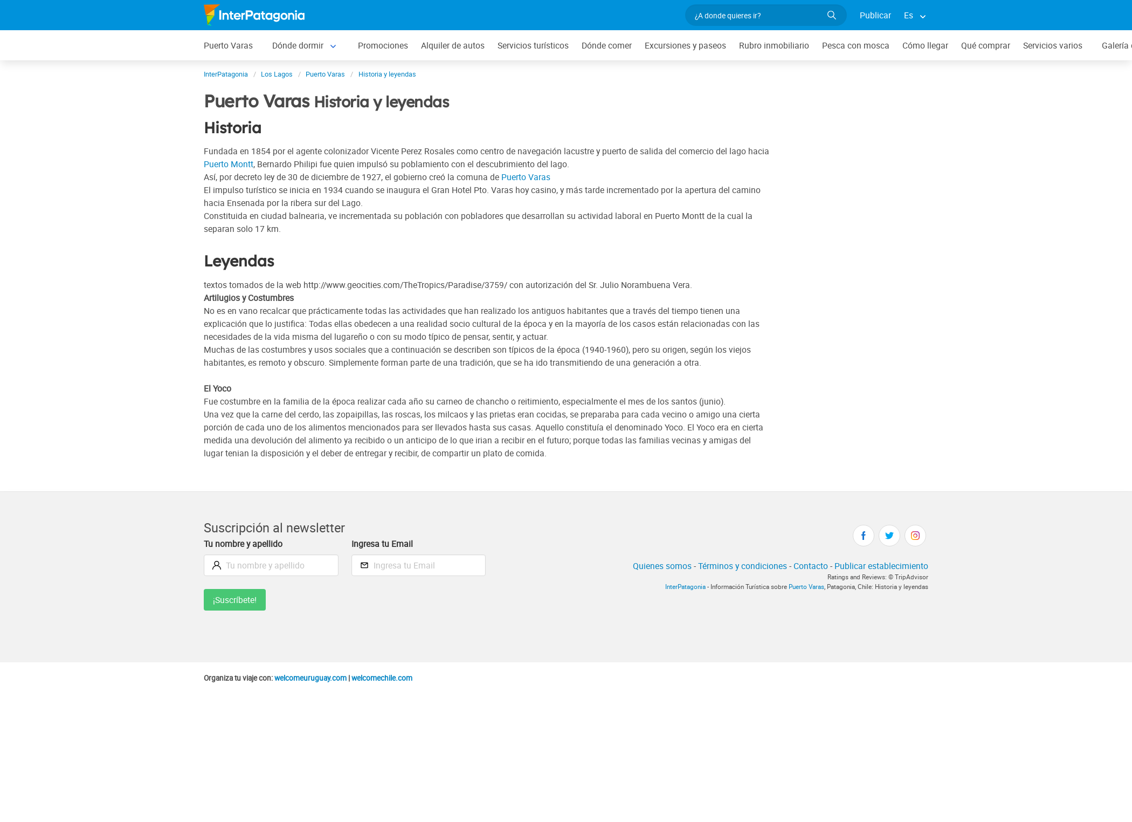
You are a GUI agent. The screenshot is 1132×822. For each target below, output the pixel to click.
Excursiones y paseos (685, 45)
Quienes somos (662, 566)
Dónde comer (607, 45)
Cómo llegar (925, 45)
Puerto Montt (228, 164)
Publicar (875, 15)
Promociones (383, 45)
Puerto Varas (228, 45)
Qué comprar (985, 45)
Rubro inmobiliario (774, 45)
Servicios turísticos (533, 45)
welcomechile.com (381, 678)
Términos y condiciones (742, 566)
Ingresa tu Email (382, 544)
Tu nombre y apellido (243, 544)
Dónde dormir (297, 45)
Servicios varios (1052, 45)
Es (908, 15)
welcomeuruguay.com (310, 678)
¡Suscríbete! (235, 600)
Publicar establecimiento (881, 566)
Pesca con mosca (855, 45)
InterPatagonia (685, 587)
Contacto (810, 566)
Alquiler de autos (453, 45)
